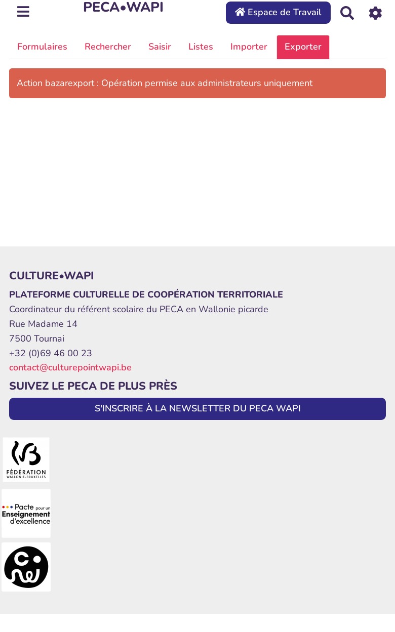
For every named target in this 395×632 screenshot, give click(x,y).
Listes (200, 46)
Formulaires (42, 46)
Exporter (303, 46)
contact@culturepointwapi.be (70, 367)
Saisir (159, 46)
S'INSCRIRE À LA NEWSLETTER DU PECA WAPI (198, 408)
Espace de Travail (278, 12)
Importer (248, 46)
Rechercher (108, 46)
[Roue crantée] (375, 12)
